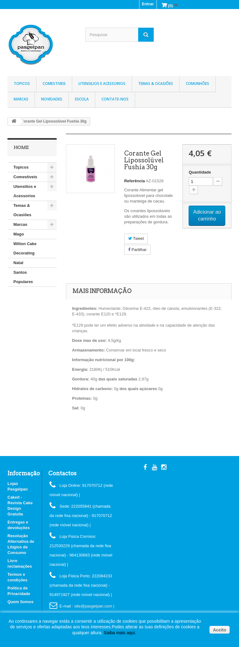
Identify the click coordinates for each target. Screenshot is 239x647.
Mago (18, 234)
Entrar (148, 4)
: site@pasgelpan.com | (93, 606)
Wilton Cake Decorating (24, 248)
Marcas (21, 99)
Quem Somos (20, 601)
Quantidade (200, 172)
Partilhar (137, 249)
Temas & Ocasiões (155, 83)
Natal (18, 262)
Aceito (219, 629)
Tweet (136, 238)
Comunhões (197, 83)
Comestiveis (54, 83)
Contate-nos (115, 99)
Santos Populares (23, 277)
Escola (82, 99)
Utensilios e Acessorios (101, 83)
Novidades (51, 99)
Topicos (22, 83)
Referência (134, 181)
